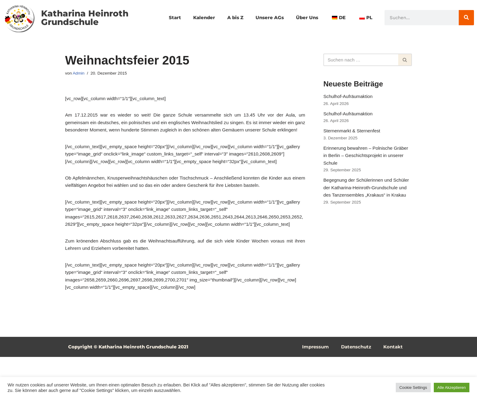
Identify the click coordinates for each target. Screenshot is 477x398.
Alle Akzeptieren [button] (451, 387)
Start (194, 10)
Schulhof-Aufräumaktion (349, 97)
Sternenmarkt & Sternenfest (353, 135)
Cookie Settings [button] (413, 387)
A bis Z (257, 10)
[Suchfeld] (360, 60)
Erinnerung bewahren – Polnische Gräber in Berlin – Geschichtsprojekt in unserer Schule (365, 162)
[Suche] (466, 17)
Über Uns (332, 10)
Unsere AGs (293, 10)
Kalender (224, 10)
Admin (79, 73)
